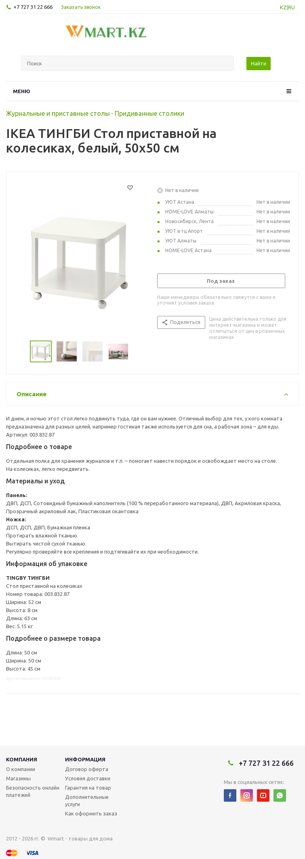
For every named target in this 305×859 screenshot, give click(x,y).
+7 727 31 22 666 (33, 7)
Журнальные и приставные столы (58, 113)
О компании (20, 769)
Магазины (18, 778)
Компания (21, 759)
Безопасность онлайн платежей (32, 791)
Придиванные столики (149, 113)
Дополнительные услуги (87, 800)
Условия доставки (87, 778)
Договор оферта (86, 769)
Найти (258, 63)
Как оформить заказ (91, 813)
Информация (85, 759)
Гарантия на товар (88, 787)
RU (291, 7)
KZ (283, 7)
